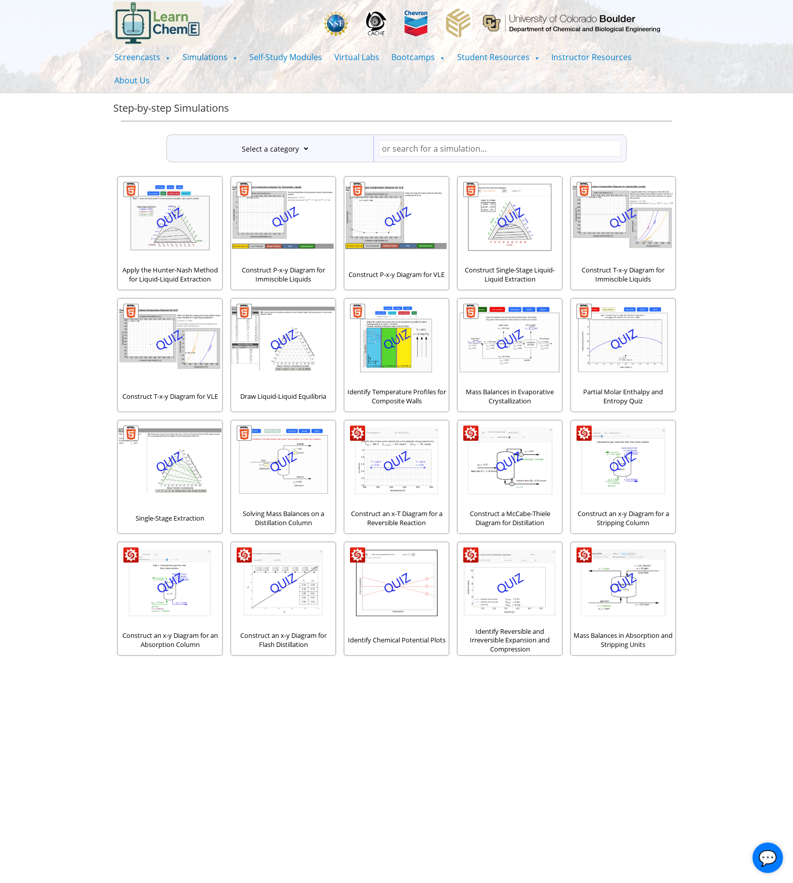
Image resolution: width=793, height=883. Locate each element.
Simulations (210, 57)
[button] (142, 57)
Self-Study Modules (285, 57)
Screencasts (142, 57)
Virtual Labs (356, 57)
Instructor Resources (591, 57)
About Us (132, 80)
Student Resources (498, 57)
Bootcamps (418, 57)
